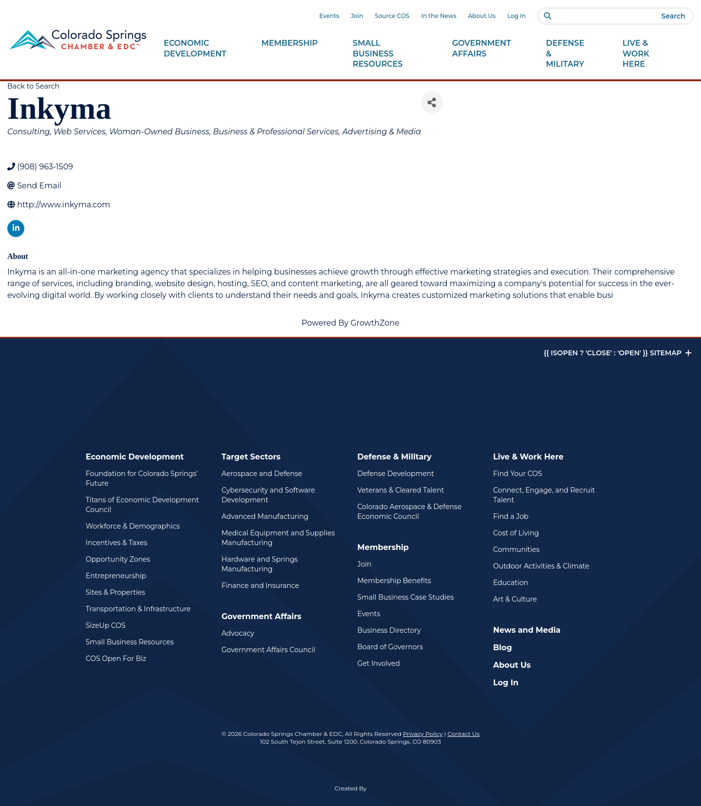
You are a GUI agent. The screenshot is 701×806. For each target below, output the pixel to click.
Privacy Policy (423, 733)
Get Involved (378, 663)
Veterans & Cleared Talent (400, 490)
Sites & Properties (115, 592)
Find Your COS (517, 473)
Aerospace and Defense (261, 473)
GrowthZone (375, 323)
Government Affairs (261, 616)
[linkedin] (15, 228)
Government (481, 48)
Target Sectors (250, 456)
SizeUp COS (106, 625)
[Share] (432, 102)
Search (673, 16)
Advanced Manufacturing (265, 516)
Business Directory (389, 630)
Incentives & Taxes (117, 542)
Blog (502, 647)
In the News (439, 15)
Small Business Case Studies (405, 597)
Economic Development (135, 456)
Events (329, 15)
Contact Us (463, 733)
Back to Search (33, 86)
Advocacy (237, 633)
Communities (516, 549)
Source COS (392, 15)
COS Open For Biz (116, 658)
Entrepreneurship (116, 575)
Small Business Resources (130, 642)
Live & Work (647, 54)
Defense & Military (394, 456)
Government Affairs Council (268, 649)
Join (357, 15)
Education (510, 582)
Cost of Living (516, 533)
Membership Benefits (394, 580)
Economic (195, 48)
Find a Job (510, 516)
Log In (516, 15)
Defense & (567, 54)
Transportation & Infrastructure (138, 608)
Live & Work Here (528, 456)
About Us (482, 15)
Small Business (385, 54)
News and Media (526, 630)
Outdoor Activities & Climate (541, 566)
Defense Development (395, 473)
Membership (383, 547)
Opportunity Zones (118, 559)
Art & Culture (515, 599)
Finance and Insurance (260, 585)
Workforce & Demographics (133, 526)
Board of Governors (390, 646)
